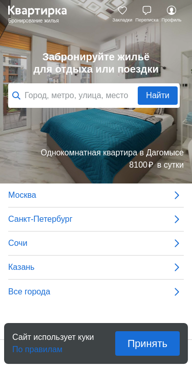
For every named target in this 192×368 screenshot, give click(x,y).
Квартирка (42, 14)
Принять (147, 343)
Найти (157, 95)
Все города (96, 292)
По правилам (37, 346)
